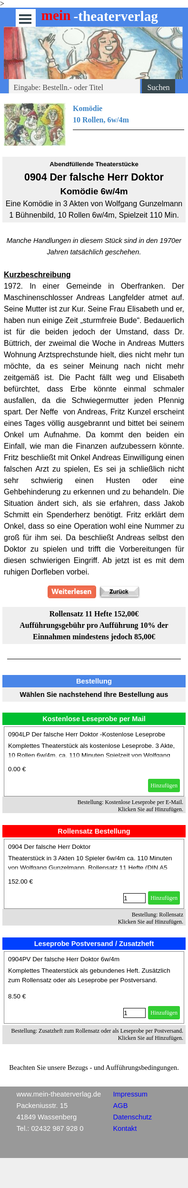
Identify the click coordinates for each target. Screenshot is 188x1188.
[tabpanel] (94, 124)
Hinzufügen (164, 785)
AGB (120, 1105)
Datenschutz (132, 1117)
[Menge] (134, 898)
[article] (94, 761)
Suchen (158, 87)
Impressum (130, 1094)
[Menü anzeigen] (25, 19)
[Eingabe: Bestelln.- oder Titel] (75, 87)
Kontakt (125, 1128)
